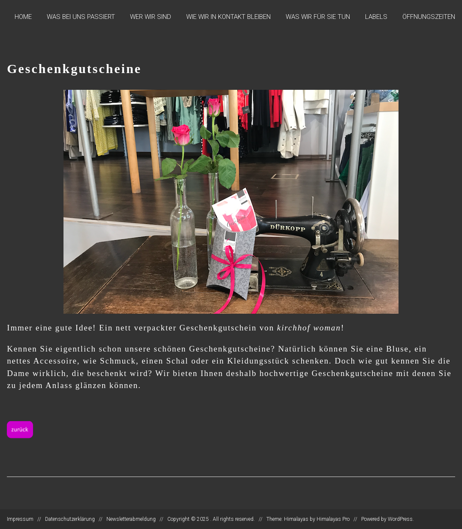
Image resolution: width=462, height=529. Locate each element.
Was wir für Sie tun (318, 17)
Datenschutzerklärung (70, 519)
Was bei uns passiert (81, 17)
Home (23, 17)
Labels (376, 17)
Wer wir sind (150, 17)
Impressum (20, 519)
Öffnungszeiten (428, 17)
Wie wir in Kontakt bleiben (228, 17)
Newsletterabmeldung (131, 519)
